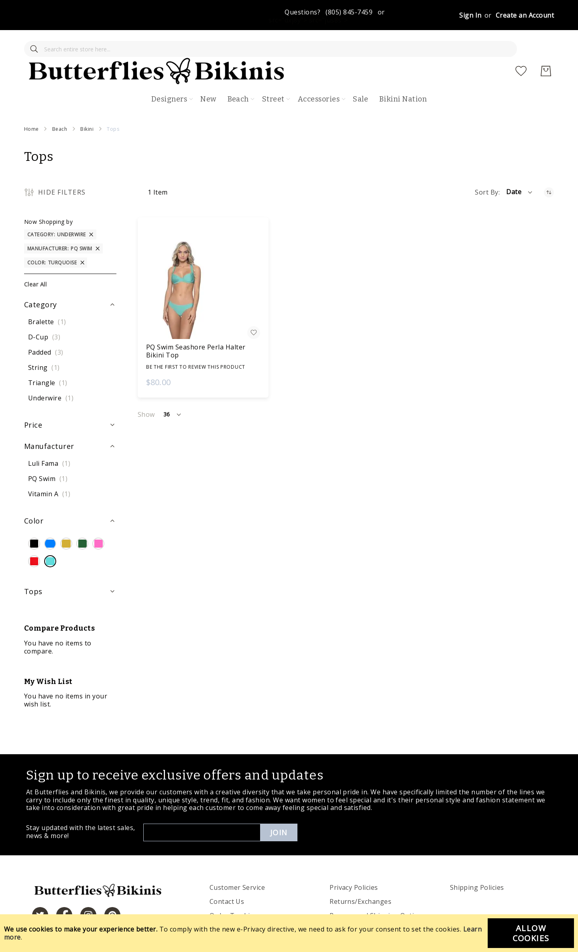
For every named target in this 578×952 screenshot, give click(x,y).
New (208, 76)
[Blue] (50, 521)
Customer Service (237, 864)
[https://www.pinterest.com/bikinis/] (112, 892)
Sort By (486, 169)
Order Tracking (234, 892)
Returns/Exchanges (360, 878)
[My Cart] (546, 48)
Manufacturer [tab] (49, 423)
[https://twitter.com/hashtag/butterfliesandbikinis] (40, 892)
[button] (520, 169)
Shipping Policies (477, 864)
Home (31, 106)
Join (278, 809)
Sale (360, 76)
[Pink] (98, 521)
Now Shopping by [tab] (48, 198)
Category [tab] (40, 281)
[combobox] (80, 48)
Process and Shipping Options (377, 892)
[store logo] (294, 48)
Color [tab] (33, 498)
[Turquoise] (50, 539)
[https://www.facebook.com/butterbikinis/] (64, 892)
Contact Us (227, 878)
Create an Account (525, 15)
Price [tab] (33, 402)
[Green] (82, 521)
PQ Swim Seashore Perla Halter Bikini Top (196, 328)
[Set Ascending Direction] (549, 169)
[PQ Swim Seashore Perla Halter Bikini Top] (203, 259)
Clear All (35, 261)
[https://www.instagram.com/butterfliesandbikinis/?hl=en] (88, 892)
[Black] (34, 521)
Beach (59, 106)
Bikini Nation (403, 76)
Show (146, 392)
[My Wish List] (521, 48)
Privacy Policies (354, 864)
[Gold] (66, 521)
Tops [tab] (33, 568)
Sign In (470, 15)
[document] (289, 933)
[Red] (34, 539)
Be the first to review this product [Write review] (195, 343)
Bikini (87, 106)
